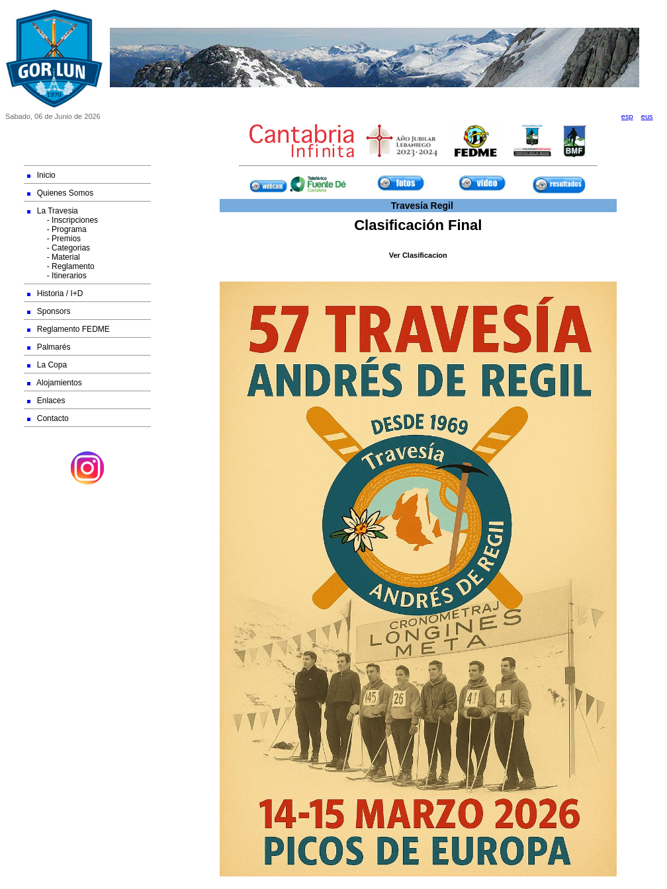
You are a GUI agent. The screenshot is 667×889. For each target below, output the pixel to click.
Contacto (48, 418)
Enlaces (46, 400)
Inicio (41, 175)
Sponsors (49, 311)
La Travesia (52, 210)
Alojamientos (54, 382)
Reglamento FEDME (68, 329)
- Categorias (58, 247)
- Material (53, 257)
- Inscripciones (62, 220)
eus (647, 116)
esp (627, 116)
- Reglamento (61, 266)
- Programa (57, 229)
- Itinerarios (57, 275)
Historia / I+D (55, 293)
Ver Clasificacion (418, 255)
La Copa (47, 364)
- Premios (54, 238)
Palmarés (49, 347)
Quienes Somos (60, 193)
